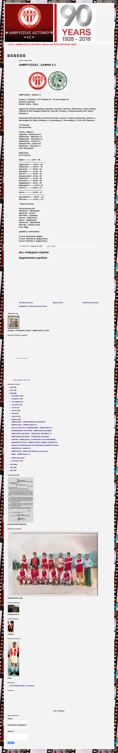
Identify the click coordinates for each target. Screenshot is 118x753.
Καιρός (28, 380)
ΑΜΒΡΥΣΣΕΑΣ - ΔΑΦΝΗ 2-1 (21, 448)
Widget (14, 380)
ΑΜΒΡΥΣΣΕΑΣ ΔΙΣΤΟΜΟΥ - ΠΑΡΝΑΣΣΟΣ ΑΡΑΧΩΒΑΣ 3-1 (31, 433)
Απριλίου (15, 416)
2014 (12, 467)
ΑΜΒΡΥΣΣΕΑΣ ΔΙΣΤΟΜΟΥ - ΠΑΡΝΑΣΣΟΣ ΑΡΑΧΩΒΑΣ (30, 436)
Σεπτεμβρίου (16, 401)
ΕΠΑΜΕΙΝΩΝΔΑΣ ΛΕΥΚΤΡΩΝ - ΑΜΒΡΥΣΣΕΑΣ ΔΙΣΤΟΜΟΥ (31, 430)
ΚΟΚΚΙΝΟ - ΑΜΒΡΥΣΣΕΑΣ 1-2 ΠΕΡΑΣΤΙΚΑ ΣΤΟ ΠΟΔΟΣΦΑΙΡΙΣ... (34, 439)
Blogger (61, 711)
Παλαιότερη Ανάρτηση (91, 302)
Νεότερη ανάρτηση (26, 302)
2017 (12, 390)
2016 (12, 393)
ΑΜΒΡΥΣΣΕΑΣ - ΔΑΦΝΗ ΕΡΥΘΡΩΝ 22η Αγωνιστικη (29, 451)
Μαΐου (14, 413)
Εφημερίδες (20, 380)
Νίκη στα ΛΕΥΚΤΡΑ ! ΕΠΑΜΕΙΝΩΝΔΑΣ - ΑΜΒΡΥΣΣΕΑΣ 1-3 (32, 428)
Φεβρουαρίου (17, 458)
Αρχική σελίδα (58, 302)
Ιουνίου (14, 410)
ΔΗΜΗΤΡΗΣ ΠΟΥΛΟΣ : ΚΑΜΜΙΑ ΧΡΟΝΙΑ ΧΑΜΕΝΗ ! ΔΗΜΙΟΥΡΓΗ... (34, 442)
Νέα (25, 380)
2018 (12, 387)
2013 (12, 470)
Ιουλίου (14, 407)
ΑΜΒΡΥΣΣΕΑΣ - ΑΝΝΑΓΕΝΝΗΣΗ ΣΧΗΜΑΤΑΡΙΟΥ (28, 422)
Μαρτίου (15, 419)
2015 (12, 464)
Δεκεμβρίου (16, 396)
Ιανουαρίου (16, 461)
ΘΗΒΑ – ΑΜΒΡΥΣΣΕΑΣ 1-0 (20, 454)
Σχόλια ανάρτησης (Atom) (38, 306)
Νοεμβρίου (16, 399)
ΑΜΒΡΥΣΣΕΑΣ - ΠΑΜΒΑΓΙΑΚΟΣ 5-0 (24, 425)
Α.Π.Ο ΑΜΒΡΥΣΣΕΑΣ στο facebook (21, 686)
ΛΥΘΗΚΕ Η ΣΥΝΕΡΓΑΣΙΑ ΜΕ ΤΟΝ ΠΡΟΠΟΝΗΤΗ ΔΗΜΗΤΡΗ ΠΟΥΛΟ (35, 445)
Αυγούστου (16, 404)
